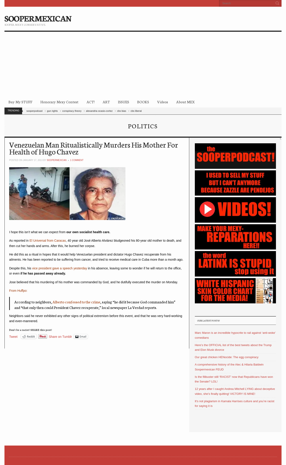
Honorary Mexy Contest (59, 101)
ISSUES (123, 101)
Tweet (13, 336)
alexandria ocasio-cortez (99, 111)
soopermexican (56, 160)
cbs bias (121, 111)
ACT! (90, 101)
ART (106, 101)
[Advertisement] (143, 65)
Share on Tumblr (60, 336)
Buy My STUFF (20, 101)
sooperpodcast (34, 111)
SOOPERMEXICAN (37, 17)
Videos (162, 101)
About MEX (185, 101)
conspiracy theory (72, 111)
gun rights (52, 111)
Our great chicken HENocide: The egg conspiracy (227, 357)
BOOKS (143, 101)
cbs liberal (136, 111)
